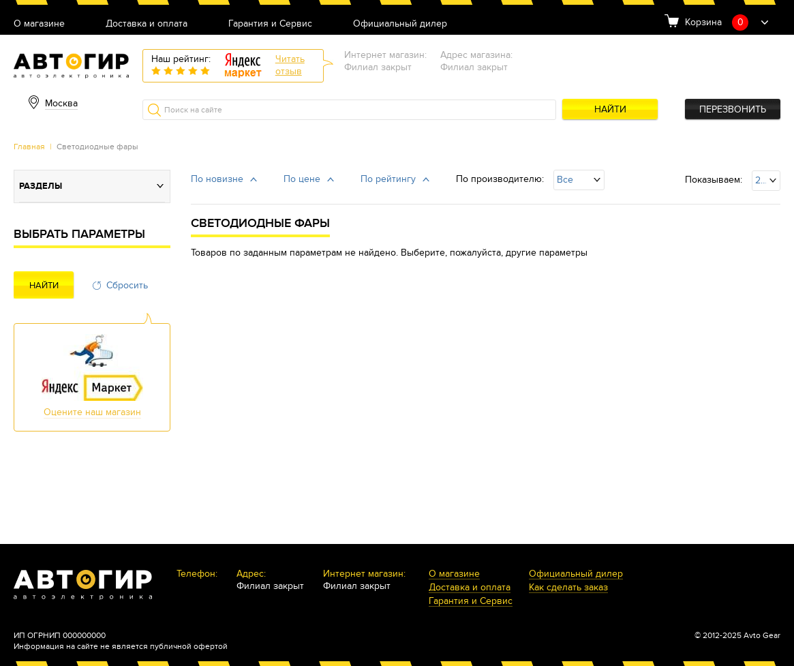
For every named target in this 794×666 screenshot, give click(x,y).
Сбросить (127, 285)
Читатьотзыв (290, 65)
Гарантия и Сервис (270, 24)
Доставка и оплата (146, 24)
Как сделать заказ (568, 588)
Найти (610, 109)
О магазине (39, 24)
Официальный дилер (400, 24)
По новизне (217, 179)
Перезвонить (732, 109)
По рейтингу (388, 179)
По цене (302, 179)
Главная (29, 146)
